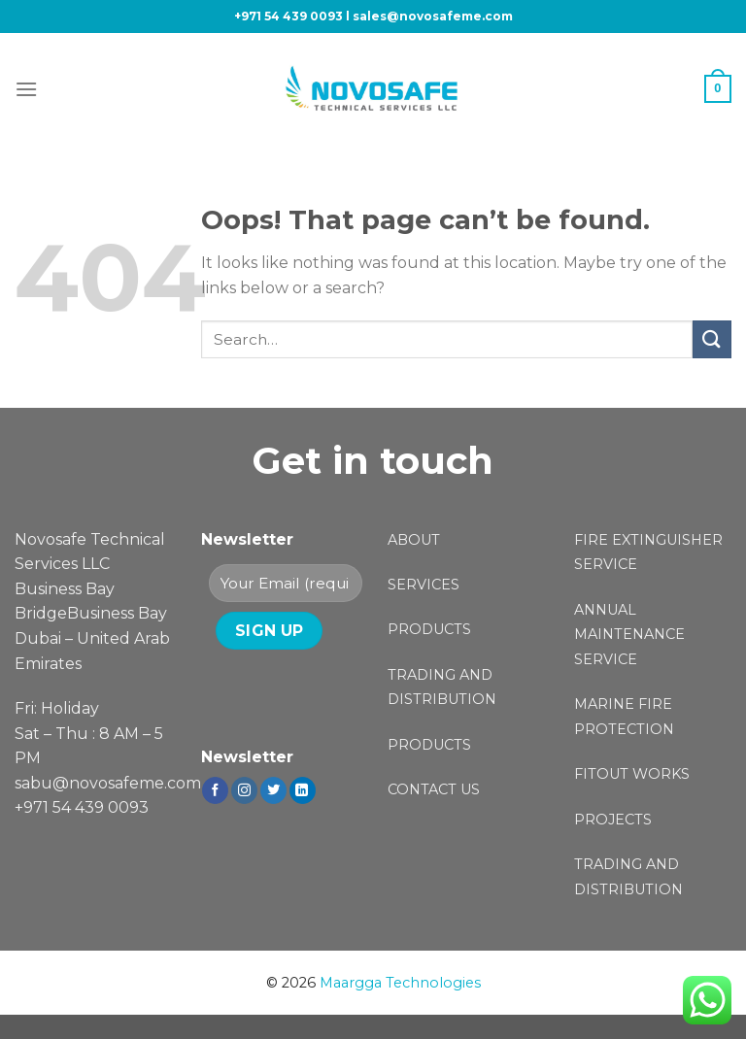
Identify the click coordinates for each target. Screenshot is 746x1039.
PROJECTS (613, 819)
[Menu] (26, 89)
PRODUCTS (429, 629)
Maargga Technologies (400, 982)
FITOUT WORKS (632, 774)
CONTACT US (434, 789)
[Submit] (712, 339)
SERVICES (423, 584)
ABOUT (414, 540)
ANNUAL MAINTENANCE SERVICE (629, 634)
